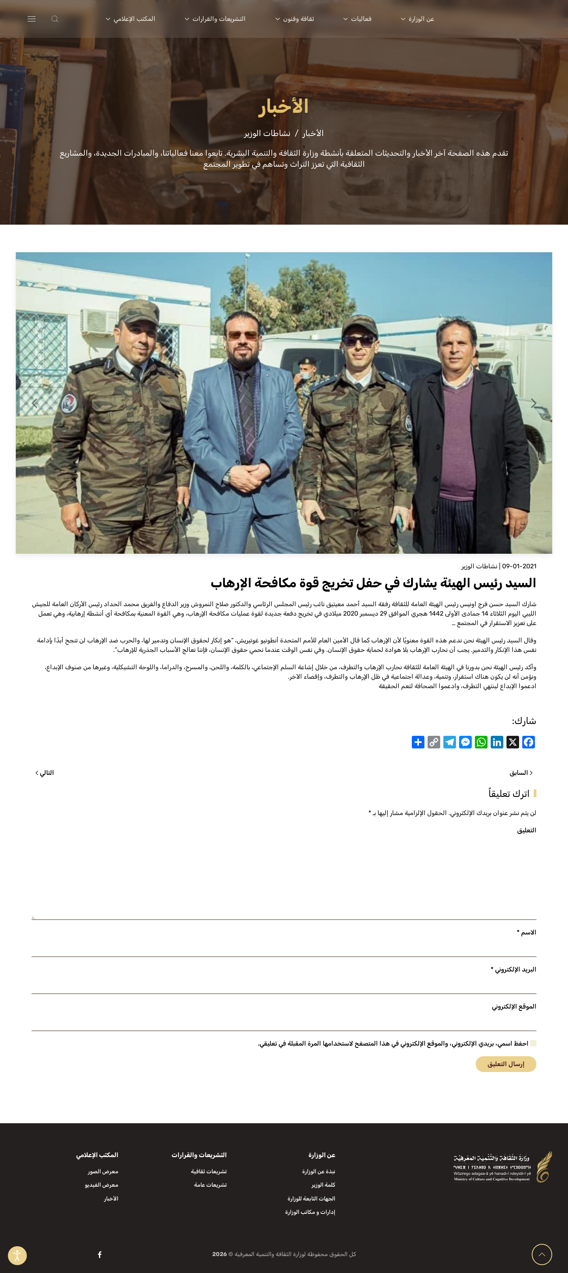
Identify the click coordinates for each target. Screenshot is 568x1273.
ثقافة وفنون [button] (294, 18)
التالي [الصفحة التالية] (45, 772)
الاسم (526, 932)
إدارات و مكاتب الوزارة (310, 1212)
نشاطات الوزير (479, 566)
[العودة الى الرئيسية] (505, 19)
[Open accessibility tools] (17, 1255)
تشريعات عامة (210, 1185)
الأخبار (111, 1198)
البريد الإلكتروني (513, 969)
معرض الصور (103, 1171)
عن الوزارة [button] (417, 18)
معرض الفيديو (101, 1185)
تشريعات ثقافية (209, 1171)
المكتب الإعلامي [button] (130, 18)
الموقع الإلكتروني (514, 1006)
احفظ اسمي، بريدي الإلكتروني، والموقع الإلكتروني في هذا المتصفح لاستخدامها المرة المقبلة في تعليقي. (397, 1043)
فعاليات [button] (357, 18)
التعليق (526, 830)
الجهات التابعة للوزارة (311, 1198)
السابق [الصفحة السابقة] (521, 772)
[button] (70, 19)
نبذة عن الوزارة (318, 1171)
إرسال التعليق (506, 1064)
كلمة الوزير (323, 1185)
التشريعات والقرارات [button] (215, 18)
